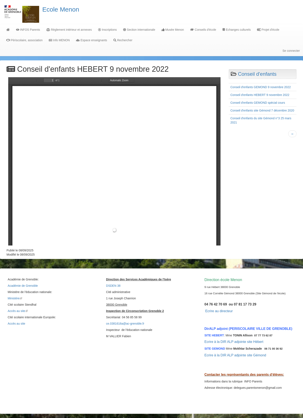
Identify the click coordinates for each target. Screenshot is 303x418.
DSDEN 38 (113, 285)
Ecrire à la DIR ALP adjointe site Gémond (235, 355)
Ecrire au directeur (219, 311)
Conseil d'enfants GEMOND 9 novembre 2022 (260, 87)
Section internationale (139, 29)
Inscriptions (107, 29)
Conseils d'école (203, 29)
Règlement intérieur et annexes (69, 29)
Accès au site (18, 311)
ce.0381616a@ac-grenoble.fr (125, 323)
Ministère (15, 298)
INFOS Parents (28, 29)
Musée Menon (173, 29)
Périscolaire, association (24, 40)
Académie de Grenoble (23, 285)
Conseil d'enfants (257, 74)
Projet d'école (268, 29)
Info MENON (59, 40)
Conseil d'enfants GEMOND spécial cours (257, 102)
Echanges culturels (236, 29)
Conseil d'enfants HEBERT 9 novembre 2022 (259, 95)
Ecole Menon (60, 9)
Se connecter (291, 50)
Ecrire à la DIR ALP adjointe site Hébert (234, 342)
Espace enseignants (91, 40)
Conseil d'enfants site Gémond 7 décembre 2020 (262, 110)
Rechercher (122, 40)
